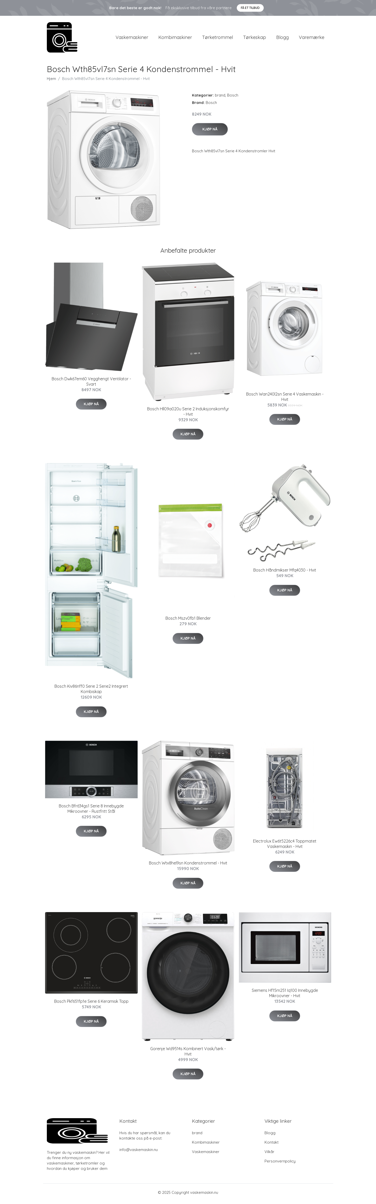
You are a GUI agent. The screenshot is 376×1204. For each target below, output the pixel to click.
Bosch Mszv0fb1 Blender (188, 621)
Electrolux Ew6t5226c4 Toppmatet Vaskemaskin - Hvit (284, 846)
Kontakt (271, 1144)
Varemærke (311, 39)
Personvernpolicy (280, 1163)
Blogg (282, 39)
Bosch (232, 97)
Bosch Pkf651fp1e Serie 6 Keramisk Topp (91, 1004)
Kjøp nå (209, 131)
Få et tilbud (250, 8)
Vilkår (269, 1154)
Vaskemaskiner (132, 39)
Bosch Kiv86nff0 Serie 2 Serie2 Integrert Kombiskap (91, 691)
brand (220, 97)
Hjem (51, 81)
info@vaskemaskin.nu (138, 1152)
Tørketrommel (217, 39)
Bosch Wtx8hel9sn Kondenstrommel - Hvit (188, 865)
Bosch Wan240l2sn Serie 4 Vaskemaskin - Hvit (285, 399)
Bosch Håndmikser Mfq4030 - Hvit (284, 572)
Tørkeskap (254, 39)
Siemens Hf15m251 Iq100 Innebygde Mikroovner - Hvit (285, 996)
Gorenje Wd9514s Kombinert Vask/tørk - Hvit (188, 1054)
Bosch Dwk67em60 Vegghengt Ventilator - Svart (91, 384)
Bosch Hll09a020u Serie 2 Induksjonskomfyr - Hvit (188, 414)
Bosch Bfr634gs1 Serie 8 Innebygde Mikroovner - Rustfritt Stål (91, 811)
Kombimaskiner (175, 39)
